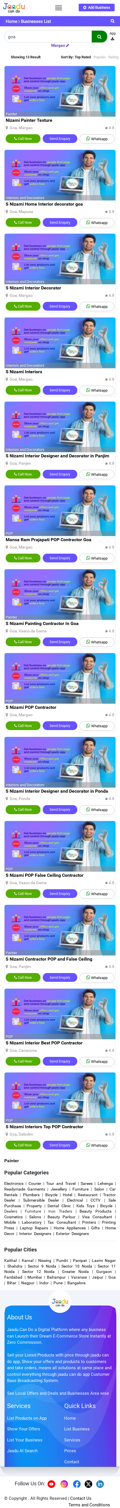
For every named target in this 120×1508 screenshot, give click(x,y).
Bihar (11, 1283)
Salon (99, 1189)
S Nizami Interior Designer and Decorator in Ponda (57, 791)
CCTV (95, 1200)
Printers (89, 1222)
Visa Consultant (97, 1217)
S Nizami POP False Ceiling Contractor (44, 875)
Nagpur (28, 1283)
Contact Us (80, 1498)
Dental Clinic (59, 1206)
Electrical (75, 1200)
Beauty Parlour (62, 1217)
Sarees (87, 1183)
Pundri (62, 1260)
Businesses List (36, 21)
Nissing (44, 1260)
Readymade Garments (24, 1189)
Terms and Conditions (89, 1504)
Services (19, 1405)
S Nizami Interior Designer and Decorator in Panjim (57, 455)
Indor (44, 1283)
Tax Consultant (62, 1222)
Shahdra (14, 1266)
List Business (77, 1429)
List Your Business (24, 1440)
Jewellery (59, 1189)
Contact (71, 1461)
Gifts (95, 1228)
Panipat (80, 1260)
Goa (112, 1277)
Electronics (13, 1183)
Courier (35, 1183)
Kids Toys (85, 1206)
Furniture (80, 1189)
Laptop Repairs (35, 1228)
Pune (58, 1283)
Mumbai (34, 1277)
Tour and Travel (61, 1183)
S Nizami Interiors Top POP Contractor (44, 1126)
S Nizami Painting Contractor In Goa (42, 623)
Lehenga (105, 1183)
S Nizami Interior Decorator (33, 288)
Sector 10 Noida (76, 1266)
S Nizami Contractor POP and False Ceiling (49, 959)
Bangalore (76, 1283)
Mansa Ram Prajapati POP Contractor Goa (48, 539)
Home (11, 21)
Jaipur (97, 1277)
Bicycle (51, 1195)
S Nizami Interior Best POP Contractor (44, 1043)
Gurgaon (104, 1271)
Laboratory (32, 1222)
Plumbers (31, 1195)
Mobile (10, 1222)
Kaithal (10, 1260)
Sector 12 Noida (38, 1271)
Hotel (67, 1195)
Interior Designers (35, 1233)
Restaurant (88, 1195)
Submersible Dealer (41, 1200)
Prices (70, 1450)
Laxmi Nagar (104, 1260)
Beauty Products (96, 1211)
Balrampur (56, 1277)
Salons (35, 1217)
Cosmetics (13, 1217)
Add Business (96, 7)
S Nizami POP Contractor (31, 707)
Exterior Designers (72, 1233)
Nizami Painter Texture (29, 120)
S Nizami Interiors (24, 371)
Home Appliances (70, 1228)
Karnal (27, 1260)
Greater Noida (75, 1271)
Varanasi (79, 1277)
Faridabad (13, 1277)
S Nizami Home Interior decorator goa (44, 204)
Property (34, 1206)
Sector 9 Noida (42, 1266)
